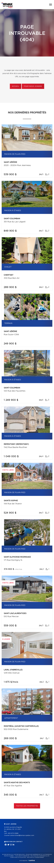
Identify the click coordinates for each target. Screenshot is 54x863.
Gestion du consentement (35, 857)
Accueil (15, 86)
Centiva (31, 860)
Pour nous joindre (33, 86)
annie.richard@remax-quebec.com (22, 835)
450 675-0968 (13, 833)
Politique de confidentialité (40, 855)
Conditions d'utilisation (18, 857)
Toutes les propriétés (27, 806)
